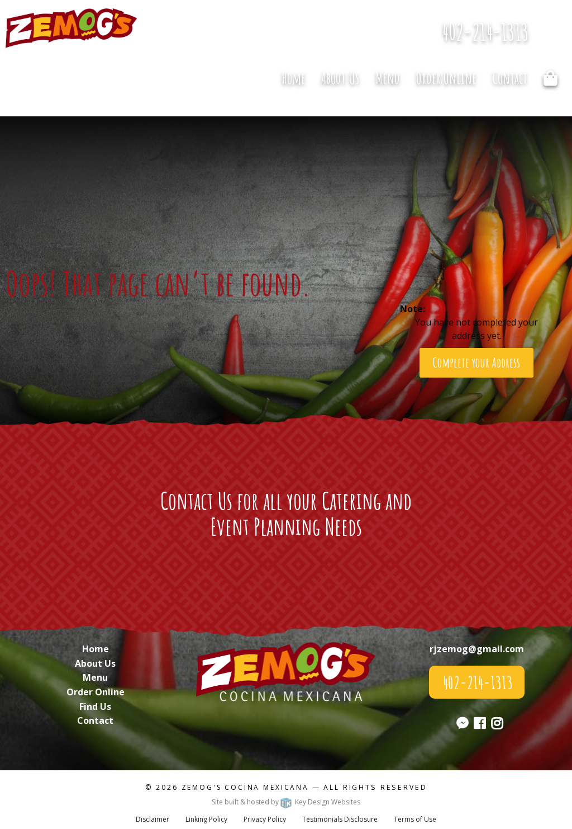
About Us (340, 78)
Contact (510, 78)
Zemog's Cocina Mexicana (245, 787)
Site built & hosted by (286, 802)
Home (294, 78)
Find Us (95, 706)
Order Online (446, 78)
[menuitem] (293, 78)
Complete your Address (476, 362)
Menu (387, 78)
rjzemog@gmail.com (477, 649)
